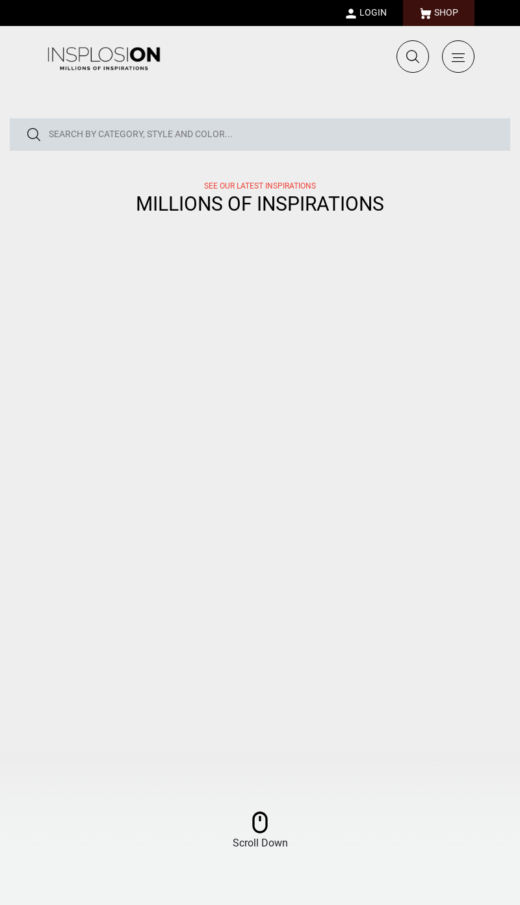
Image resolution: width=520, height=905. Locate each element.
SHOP (438, 13)
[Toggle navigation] (458, 56)
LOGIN (365, 13)
